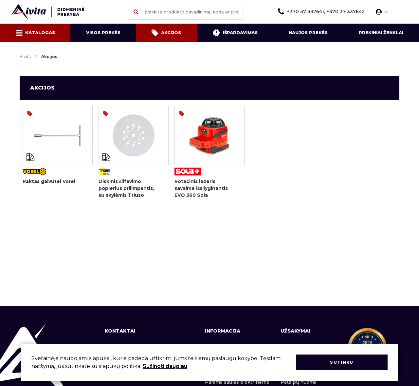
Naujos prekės (308, 32)
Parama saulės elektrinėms (237, 382)
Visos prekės (103, 32)
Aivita (25, 56)
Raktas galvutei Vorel (49, 181)
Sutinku (341, 362)
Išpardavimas (235, 33)
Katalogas (35, 33)
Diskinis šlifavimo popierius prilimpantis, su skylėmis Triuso (126, 188)
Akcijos (166, 33)
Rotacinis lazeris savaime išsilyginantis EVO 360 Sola (201, 188)
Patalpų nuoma (299, 382)
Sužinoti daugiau (165, 366)
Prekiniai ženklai (381, 32)
